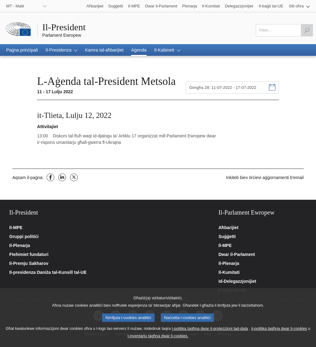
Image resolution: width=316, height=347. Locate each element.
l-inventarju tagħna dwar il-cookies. (157, 340)
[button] (299, 6)
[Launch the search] (307, 30)
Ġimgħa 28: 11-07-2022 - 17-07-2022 (222, 87)
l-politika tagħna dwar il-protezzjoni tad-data (210, 333)
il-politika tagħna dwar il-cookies (279, 333)
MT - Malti (15, 6)
